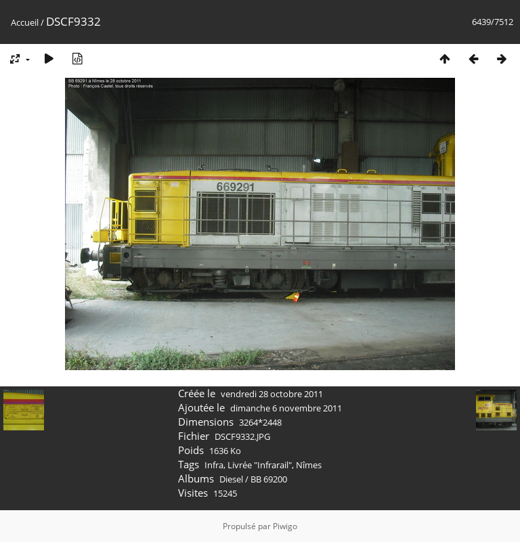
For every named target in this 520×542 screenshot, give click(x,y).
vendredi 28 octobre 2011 (272, 394)
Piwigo (285, 526)
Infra (213, 465)
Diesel (231, 479)
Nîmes (309, 465)
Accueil (25, 22)
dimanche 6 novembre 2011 (286, 408)
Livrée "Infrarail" (260, 465)
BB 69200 (269, 479)
